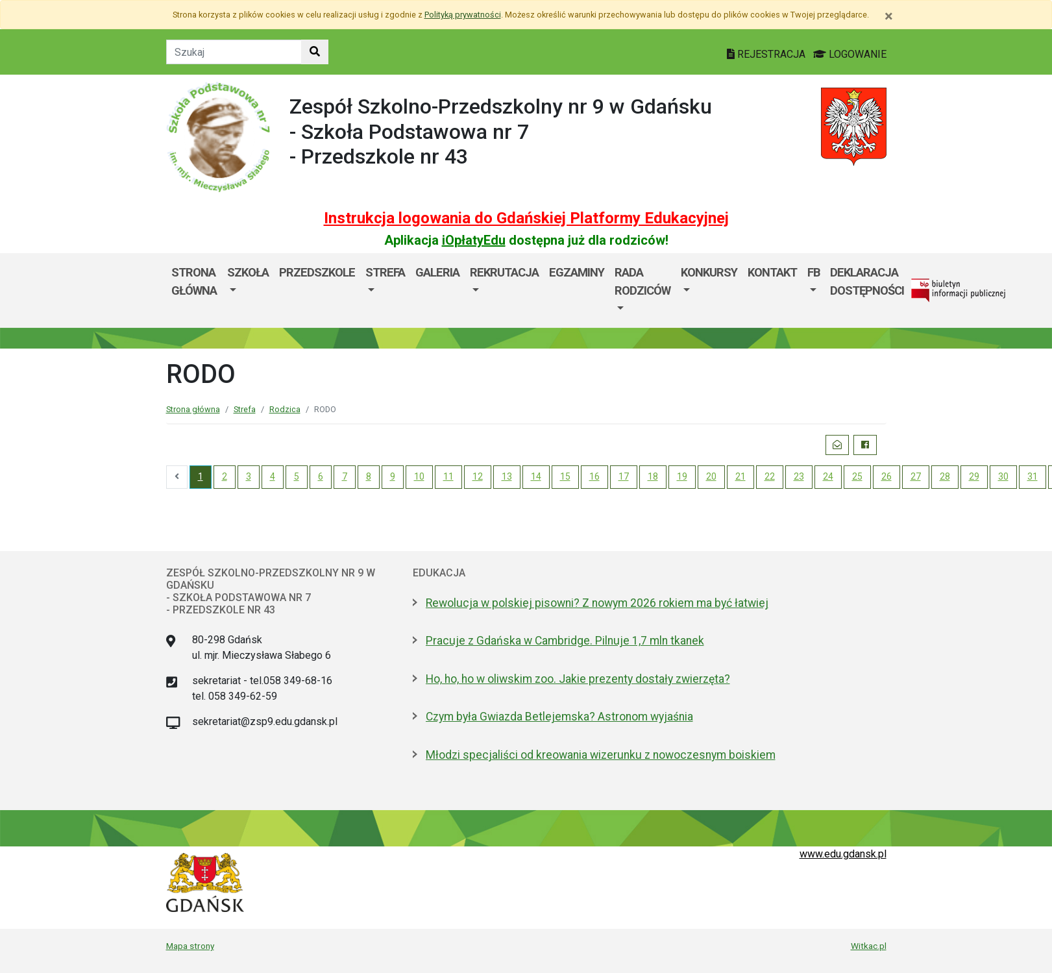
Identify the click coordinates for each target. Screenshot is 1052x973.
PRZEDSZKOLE (317, 272)
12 (477, 476)
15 (565, 476)
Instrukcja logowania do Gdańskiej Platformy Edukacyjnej (526, 218)
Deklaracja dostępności (867, 281)
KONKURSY (709, 272)
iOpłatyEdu (474, 240)
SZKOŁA (248, 272)
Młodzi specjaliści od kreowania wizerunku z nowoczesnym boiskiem (601, 754)
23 (799, 476)
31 (1032, 476)
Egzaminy (576, 272)
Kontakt (772, 272)
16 (594, 476)
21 (740, 476)
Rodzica (284, 409)
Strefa (385, 272)
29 (974, 476)
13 (507, 476)
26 (886, 476)
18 (653, 476)
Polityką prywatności (462, 14)
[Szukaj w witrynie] (314, 52)
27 (916, 476)
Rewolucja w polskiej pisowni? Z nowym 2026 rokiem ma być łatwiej (597, 603)
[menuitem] (248, 290)
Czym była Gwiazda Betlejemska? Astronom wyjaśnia (559, 716)
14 (536, 476)
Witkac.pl (869, 946)
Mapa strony (190, 946)
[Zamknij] (889, 16)
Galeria (437, 272)
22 (770, 476)
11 (448, 476)
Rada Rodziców (642, 281)
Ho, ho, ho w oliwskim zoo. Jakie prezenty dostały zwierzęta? (578, 678)
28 (945, 476)
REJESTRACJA (767, 54)
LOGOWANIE (850, 54)
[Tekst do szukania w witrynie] (234, 52)
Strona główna (194, 281)
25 (857, 476)
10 (419, 476)
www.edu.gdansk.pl (843, 854)
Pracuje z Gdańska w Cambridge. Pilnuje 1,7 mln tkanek (565, 640)
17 (623, 476)
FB (813, 272)
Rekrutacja (504, 272)
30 (1003, 476)
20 (711, 476)
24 (828, 476)
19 (682, 476)
